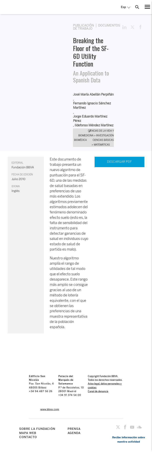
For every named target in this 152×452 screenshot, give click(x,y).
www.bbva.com (49, 409)
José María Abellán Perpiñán (93, 94)
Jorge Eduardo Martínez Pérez (90, 119)
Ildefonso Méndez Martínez (94, 125)
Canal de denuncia (98, 391)
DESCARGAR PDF (119, 161)
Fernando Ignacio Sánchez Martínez (92, 105)
